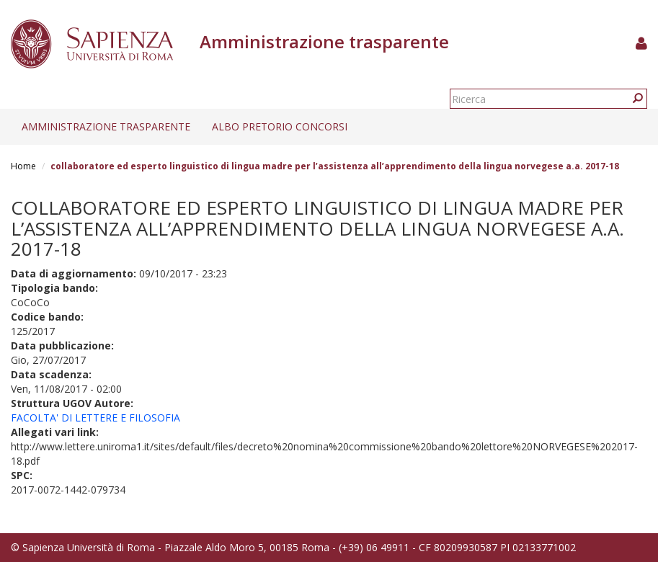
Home (23, 166)
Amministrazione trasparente (106, 126)
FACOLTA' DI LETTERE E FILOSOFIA (95, 417)
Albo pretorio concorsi (279, 126)
